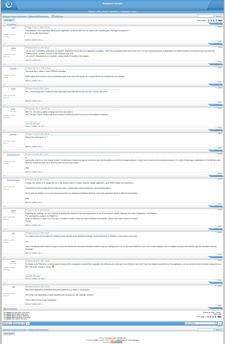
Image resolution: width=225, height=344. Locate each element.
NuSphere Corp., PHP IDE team (116, 338)
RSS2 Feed (57, 16)
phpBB (96, 340)
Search (105, 11)
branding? (12, 309)
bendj (13, 28)
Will (13, 233)
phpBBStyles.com (121, 340)
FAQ (98, 11)
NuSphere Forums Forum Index (15, 16)
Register (92, 11)
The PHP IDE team (32, 124)
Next (220, 20)
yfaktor (13, 48)
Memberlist (114, 11)
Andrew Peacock (13, 155)
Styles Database (134, 340)
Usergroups (125, 11)
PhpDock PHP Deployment (38, 16)
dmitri (13, 109)
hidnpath (13, 68)
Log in (134, 11)
